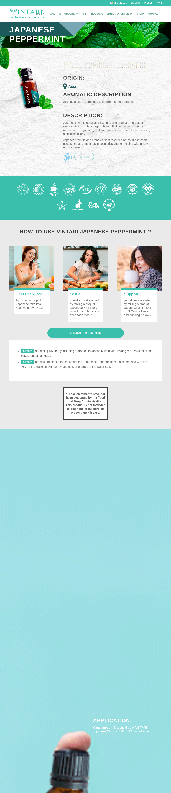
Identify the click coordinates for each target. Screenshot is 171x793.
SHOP (148, 3)
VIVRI (159, 3)
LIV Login (135, 3)
